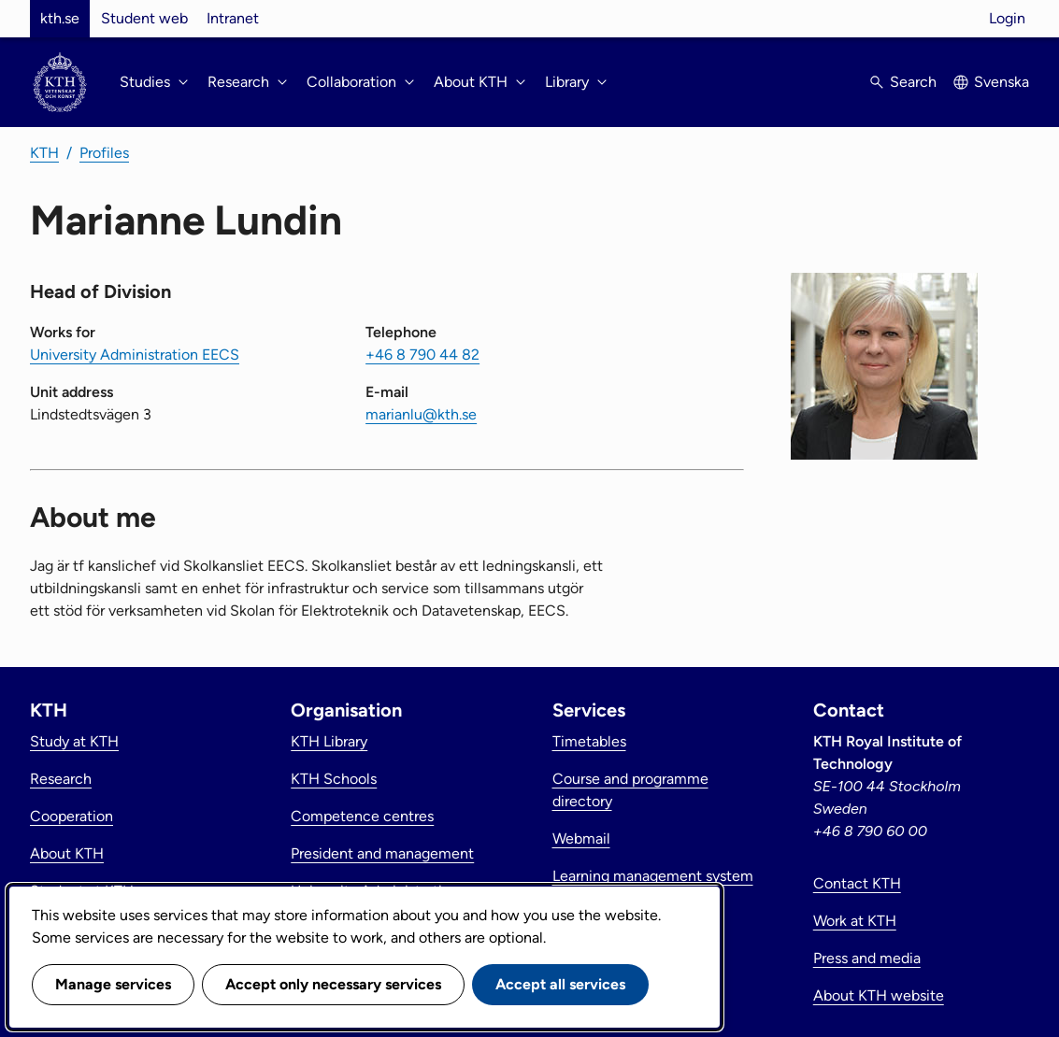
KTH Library (329, 741)
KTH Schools (334, 779)
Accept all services (560, 984)
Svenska (1001, 82)
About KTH (67, 853)
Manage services (113, 984)
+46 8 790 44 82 (422, 354)
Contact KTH (857, 883)
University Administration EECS (134, 354)
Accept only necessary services (333, 984)
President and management (382, 853)
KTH (44, 153)
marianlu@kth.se (421, 414)
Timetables (589, 741)
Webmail (581, 838)
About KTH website (878, 995)
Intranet (233, 18)
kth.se (59, 18)
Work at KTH (854, 921)
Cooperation (71, 816)
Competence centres (362, 816)
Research (61, 779)
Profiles (104, 153)
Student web (144, 18)
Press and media (867, 958)
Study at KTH (74, 741)
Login (1007, 18)
